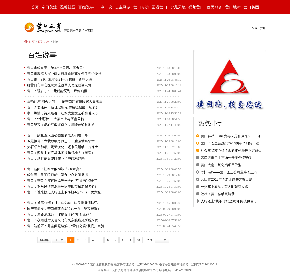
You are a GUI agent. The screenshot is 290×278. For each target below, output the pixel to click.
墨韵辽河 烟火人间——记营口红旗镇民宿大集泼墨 (64, 101)
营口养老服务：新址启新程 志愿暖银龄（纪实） (63, 107)
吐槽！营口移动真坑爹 (218, 194)
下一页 (162, 240)
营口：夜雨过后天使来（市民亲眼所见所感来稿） (64, 220)
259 (149, 240)
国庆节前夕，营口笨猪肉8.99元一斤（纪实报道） (64, 208)
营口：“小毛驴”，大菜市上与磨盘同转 (55, 119)
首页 (35, 7)
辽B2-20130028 (147, 264)
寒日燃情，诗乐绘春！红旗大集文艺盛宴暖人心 (62, 113)
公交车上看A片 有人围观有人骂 (224, 187)
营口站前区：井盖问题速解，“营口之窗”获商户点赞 (65, 226)
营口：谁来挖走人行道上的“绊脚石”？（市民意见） (65, 192)
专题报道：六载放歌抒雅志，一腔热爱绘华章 (61, 141)
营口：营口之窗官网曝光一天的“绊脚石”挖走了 (62, 181)
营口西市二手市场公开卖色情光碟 (226, 158)
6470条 (44, 240)
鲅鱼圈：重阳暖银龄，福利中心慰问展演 (57, 175)
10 (138, 240)
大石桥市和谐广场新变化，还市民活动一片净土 (62, 147)
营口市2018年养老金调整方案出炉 (226, 179)
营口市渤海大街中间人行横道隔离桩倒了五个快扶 (64, 73)
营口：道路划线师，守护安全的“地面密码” (59, 214)
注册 (263, 28)
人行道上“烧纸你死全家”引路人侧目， (229, 201)
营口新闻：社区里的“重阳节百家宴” (54, 169)
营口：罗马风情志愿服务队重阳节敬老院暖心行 (62, 186)
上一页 (59, 240)
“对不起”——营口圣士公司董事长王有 (229, 172)
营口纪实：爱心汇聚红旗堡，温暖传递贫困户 (61, 125)
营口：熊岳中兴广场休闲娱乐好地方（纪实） (61, 153)
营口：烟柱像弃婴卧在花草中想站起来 (56, 158)
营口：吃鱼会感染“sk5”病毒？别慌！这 (230, 143)
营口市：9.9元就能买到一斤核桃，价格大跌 (59, 79)
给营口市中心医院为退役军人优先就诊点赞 (59, 85)
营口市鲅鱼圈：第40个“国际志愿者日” (55, 68)
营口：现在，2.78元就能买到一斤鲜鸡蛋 (57, 91)
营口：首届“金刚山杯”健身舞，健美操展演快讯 (62, 203)
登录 (255, 28)
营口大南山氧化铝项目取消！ (223, 165)
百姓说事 (44, 41)
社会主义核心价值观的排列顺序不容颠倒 (231, 150)
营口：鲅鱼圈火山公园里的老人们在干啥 (57, 135)
